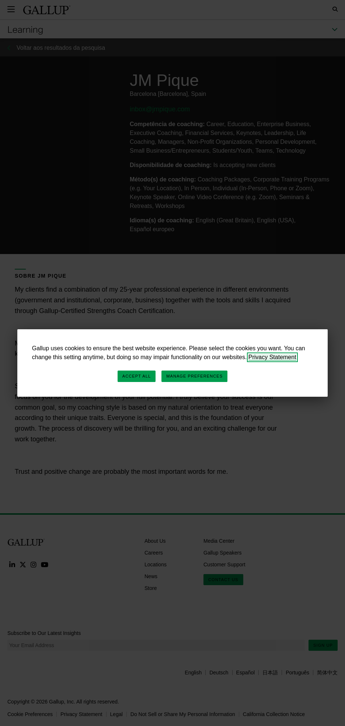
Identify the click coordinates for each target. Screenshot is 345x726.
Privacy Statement (272, 357)
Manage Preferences (194, 376)
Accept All (136, 376)
